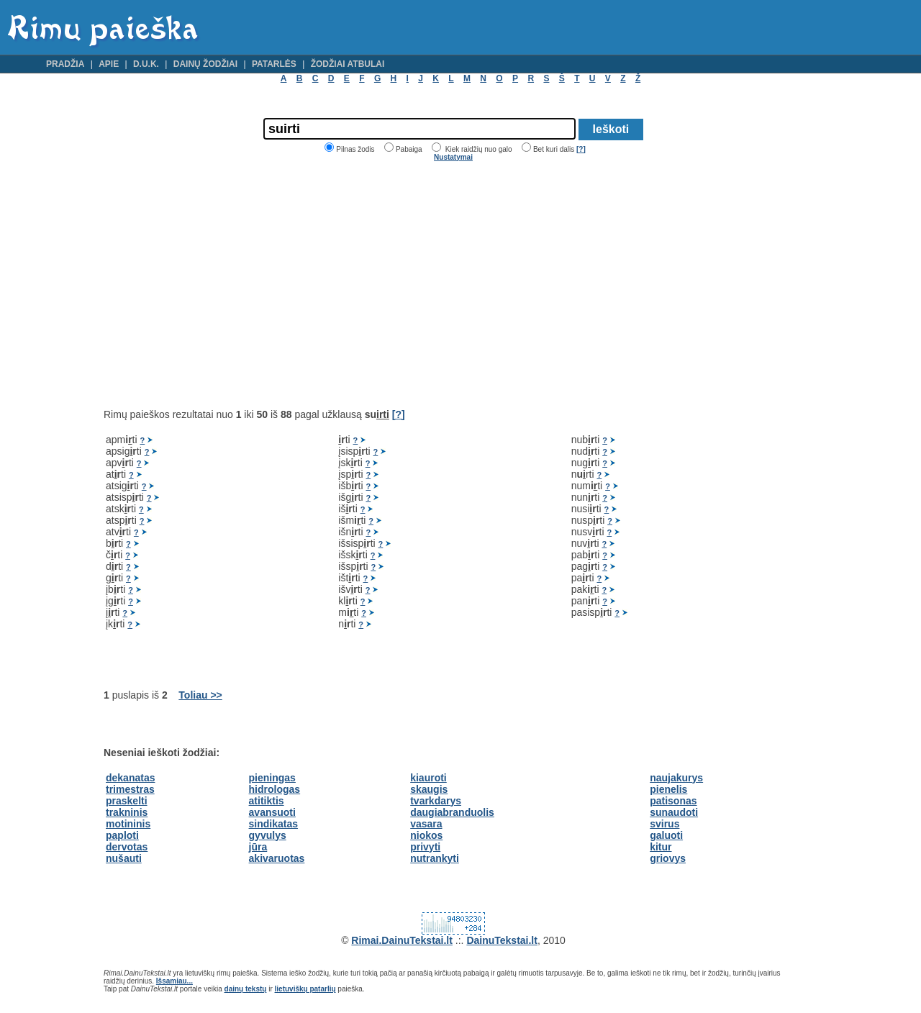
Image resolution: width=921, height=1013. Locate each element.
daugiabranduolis (452, 812)
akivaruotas (277, 858)
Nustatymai (453, 157)
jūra (258, 847)
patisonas (673, 801)
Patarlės (274, 64)
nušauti (124, 858)
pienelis (668, 789)
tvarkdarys (435, 801)
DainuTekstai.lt (501, 940)
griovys (668, 858)
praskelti (127, 801)
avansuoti (272, 812)
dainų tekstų (245, 989)
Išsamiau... (174, 981)
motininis (128, 824)
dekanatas (130, 777)
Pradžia (65, 64)
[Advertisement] (224, 285)
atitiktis (266, 801)
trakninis (127, 812)
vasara (426, 824)
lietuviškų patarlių (305, 989)
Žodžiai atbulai (348, 64)
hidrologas (275, 789)
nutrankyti (434, 858)
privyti (425, 847)
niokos (426, 835)
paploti (122, 835)
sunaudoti (674, 812)
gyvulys (267, 835)
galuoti (666, 835)
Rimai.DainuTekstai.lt (402, 940)
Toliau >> (200, 695)
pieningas (272, 777)
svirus (664, 824)
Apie (109, 64)
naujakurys (676, 777)
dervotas (127, 847)
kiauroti (428, 777)
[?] (581, 149)
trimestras (130, 789)
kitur (660, 847)
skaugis (429, 789)
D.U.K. (146, 64)
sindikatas (273, 824)
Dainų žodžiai (205, 64)
